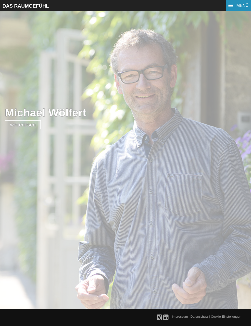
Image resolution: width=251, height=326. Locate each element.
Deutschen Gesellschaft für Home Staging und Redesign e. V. (128, 244)
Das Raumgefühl (25, 6)
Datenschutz (199, 316)
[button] (19, 292)
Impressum (180, 316)
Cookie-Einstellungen (226, 316)
